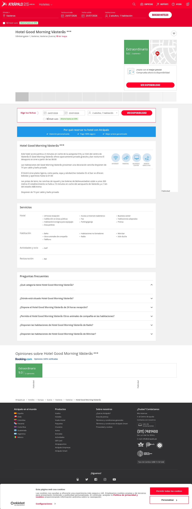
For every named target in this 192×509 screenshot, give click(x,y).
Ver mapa (62, 36)
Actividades (59, 437)
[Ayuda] (176, 4)
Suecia (49, 400)
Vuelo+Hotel (60, 420)
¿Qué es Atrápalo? (103, 413)
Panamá (20, 423)
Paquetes (59, 423)
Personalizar (169, 500)
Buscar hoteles (160, 15)
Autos (57, 430)
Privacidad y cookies (104, 427)
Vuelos (58, 413)
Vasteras (58, 400)
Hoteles (31, 400)
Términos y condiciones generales (109, 420)
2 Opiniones (136, 53)
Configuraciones (44, 503)
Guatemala (21, 430)
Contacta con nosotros (146, 420)
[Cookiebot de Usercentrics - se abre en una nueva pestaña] (18, 504)
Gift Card (58, 440)
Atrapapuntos (60, 444)
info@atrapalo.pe (150, 439)
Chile (19, 416)
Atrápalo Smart (61, 451)
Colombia (21, 420)
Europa (41, 400)
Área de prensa (102, 416)
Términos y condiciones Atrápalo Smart (112, 423)
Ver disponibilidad (137, 113)
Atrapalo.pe (20, 400)
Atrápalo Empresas (62, 447)
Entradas (58, 434)
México (20, 437)
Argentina (21, 434)
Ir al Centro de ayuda (145, 417)
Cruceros (58, 427)
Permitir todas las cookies (169, 491)
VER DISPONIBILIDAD (150, 85)
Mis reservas (142, 413)
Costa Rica (21, 427)
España (20, 413)
